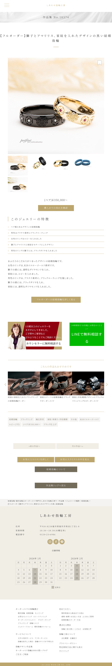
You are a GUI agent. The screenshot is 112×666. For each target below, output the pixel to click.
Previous (4, 383)
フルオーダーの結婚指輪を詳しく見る (56, 299)
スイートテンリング (40, 616)
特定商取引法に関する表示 (71, 646)
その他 (74, 418)
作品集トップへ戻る (56, 484)
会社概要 (65, 637)
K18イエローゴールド (89, 418)
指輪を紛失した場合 (25, 641)
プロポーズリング (44, 619)
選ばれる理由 (65, 624)
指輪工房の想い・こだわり (71, 628)
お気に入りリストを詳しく (35, 458)
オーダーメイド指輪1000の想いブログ (32, 649)
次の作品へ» (77, 445)
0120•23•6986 (48, 533)
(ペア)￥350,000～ (31, 423)
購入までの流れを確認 (56, 207)
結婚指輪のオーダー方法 (71, 619)
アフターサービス (41, 637)
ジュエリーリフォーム (25, 626)
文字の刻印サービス (25, 637)
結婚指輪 (13, 418)
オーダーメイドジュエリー (27, 619)
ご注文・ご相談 (22, 653)
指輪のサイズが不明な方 (44, 641)
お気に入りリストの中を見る (75, 458)
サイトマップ (64, 650)
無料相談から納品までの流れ (72, 612)
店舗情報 (56, 549)
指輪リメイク (34, 622)
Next (107, 383)
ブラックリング (27, 418)
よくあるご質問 (88, 616)
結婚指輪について (56, 468)
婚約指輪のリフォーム (42, 626)
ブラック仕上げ (50, 423)
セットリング (39, 612)
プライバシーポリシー (68, 642)
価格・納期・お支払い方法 (71, 616)
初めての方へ (65, 608)
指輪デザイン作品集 (24, 645)
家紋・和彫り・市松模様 (57, 418)
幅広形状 (40, 418)
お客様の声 (87, 628)
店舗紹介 (73, 637)
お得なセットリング (25, 616)
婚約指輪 (21, 612)
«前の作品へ (34, 445)
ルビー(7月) (14, 423)
